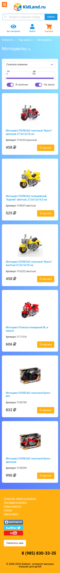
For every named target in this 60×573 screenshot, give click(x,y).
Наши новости (12, 506)
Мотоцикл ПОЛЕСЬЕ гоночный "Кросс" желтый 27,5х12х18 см (29, 263)
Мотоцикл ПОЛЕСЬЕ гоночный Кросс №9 (28, 394)
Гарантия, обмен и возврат (20, 498)
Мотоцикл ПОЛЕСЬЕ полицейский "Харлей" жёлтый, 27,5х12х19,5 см (26, 198)
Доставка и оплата (15, 502)
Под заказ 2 (25, 39)
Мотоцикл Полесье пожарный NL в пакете (27, 329)
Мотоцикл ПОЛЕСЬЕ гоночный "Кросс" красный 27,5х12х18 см (29, 132)
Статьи (8, 510)
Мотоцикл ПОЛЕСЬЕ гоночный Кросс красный (28, 460)
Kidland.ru (7, 39)
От (8, 71)
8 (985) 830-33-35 (39, 553)
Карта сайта (11, 513)
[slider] (5, 78)
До (34, 71)
